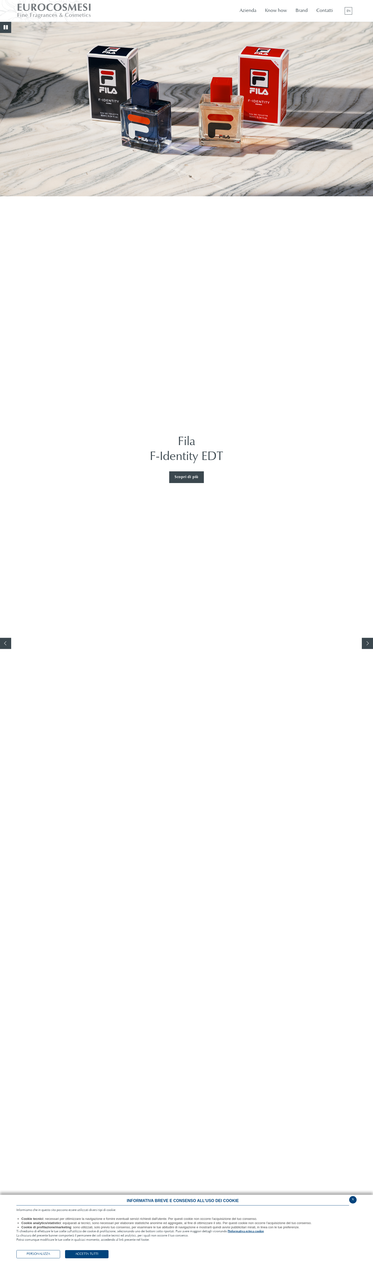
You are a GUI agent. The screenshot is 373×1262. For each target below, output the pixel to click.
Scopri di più (186, 477)
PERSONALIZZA (38, 1254)
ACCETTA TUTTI (86, 1254)
